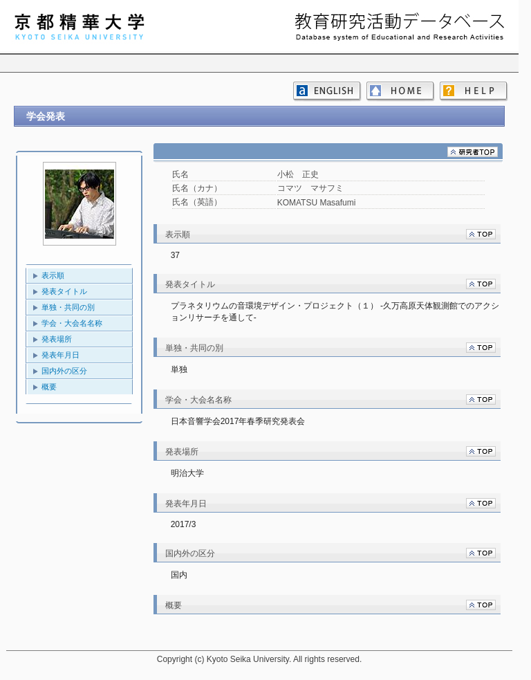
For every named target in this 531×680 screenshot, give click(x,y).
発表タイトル (64, 291)
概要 (49, 387)
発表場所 (56, 339)
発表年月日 (60, 355)
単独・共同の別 (68, 307)
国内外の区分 (64, 371)
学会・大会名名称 (71, 323)
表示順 (52, 275)
